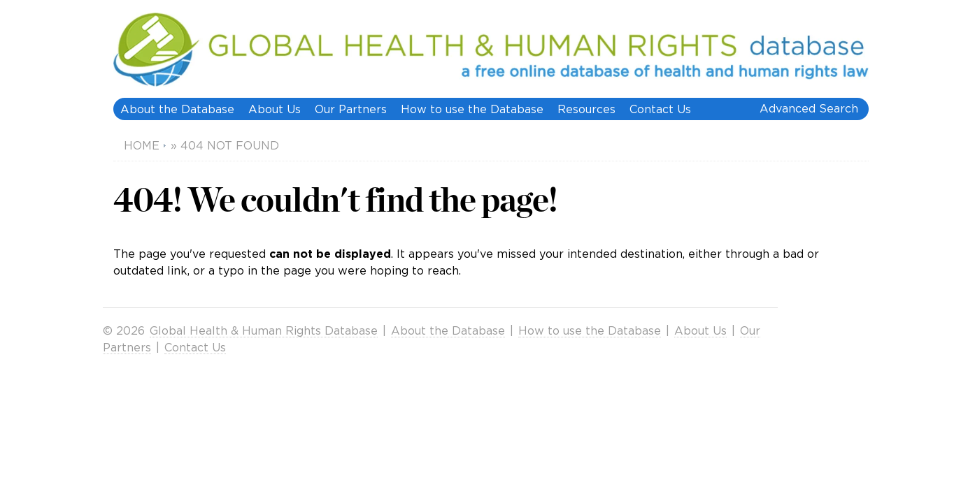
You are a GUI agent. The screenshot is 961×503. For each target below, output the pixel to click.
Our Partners (351, 109)
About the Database (177, 109)
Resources (586, 109)
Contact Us (660, 109)
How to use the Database (472, 109)
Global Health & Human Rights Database (264, 330)
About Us (274, 109)
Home (141, 145)
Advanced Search (809, 108)
